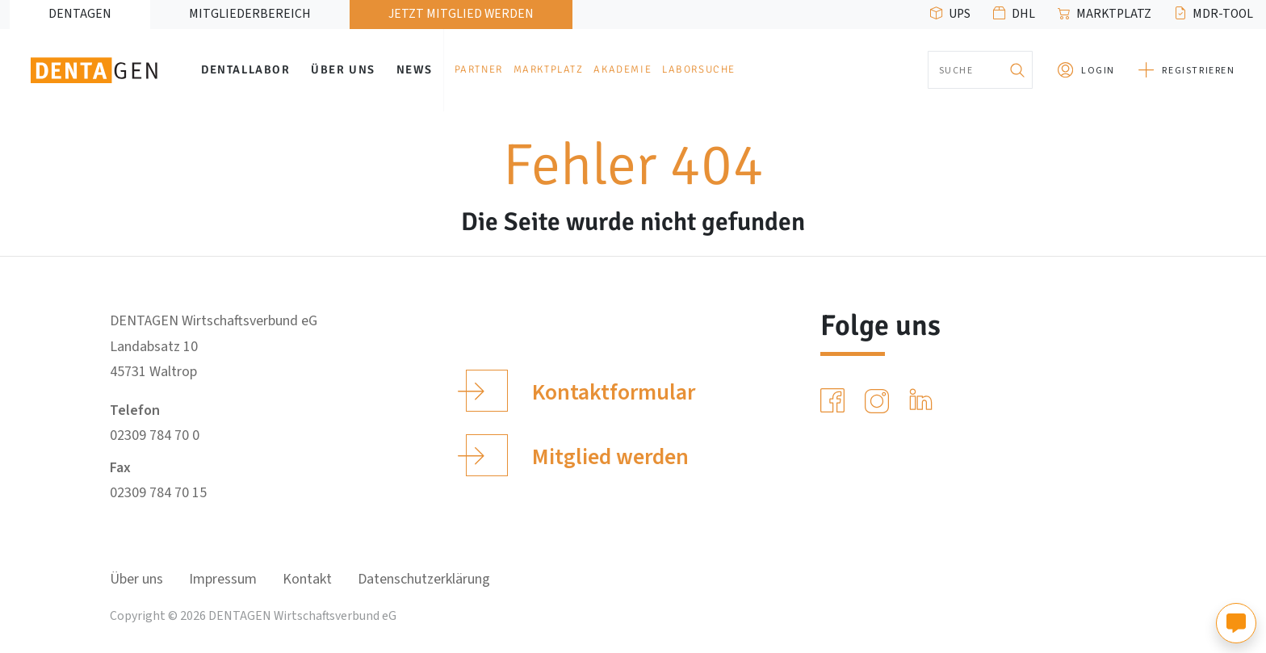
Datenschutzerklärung (424, 579)
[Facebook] (835, 401)
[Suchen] (1016, 70)
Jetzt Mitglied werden (461, 14)
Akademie (622, 69)
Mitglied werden (577, 455)
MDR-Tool (1223, 14)
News (414, 69)
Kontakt (307, 579)
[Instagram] (880, 401)
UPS (959, 14)
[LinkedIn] (924, 401)
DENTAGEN (79, 14)
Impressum (223, 579)
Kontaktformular (580, 391)
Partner (479, 69)
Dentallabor (246, 69)
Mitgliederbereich (250, 14)
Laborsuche (699, 69)
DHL (1023, 14)
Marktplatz (1113, 14)
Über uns (343, 69)
